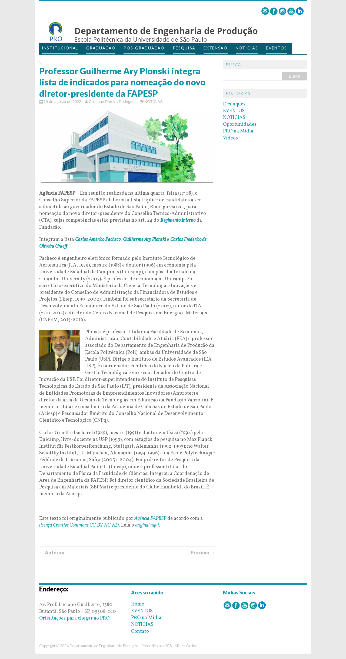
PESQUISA (184, 48)
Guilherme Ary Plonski (144, 239)
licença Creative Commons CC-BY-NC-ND (79, 525)
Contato (140, 631)
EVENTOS (276, 48)
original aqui (147, 525)
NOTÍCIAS (247, 48)
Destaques (234, 104)
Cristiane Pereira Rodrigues (113, 101)
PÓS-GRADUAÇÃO (144, 48)
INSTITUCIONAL (60, 48)
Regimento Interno (177, 220)
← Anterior (52, 552)
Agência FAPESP (150, 518)
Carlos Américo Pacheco (98, 239)
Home (137, 604)
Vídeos (230, 138)
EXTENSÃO (216, 48)
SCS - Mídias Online (181, 645)
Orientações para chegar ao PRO (74, 618)
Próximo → (203, 552)
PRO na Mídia (238, 131)
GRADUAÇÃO (100, 48)
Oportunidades (240, 124)
